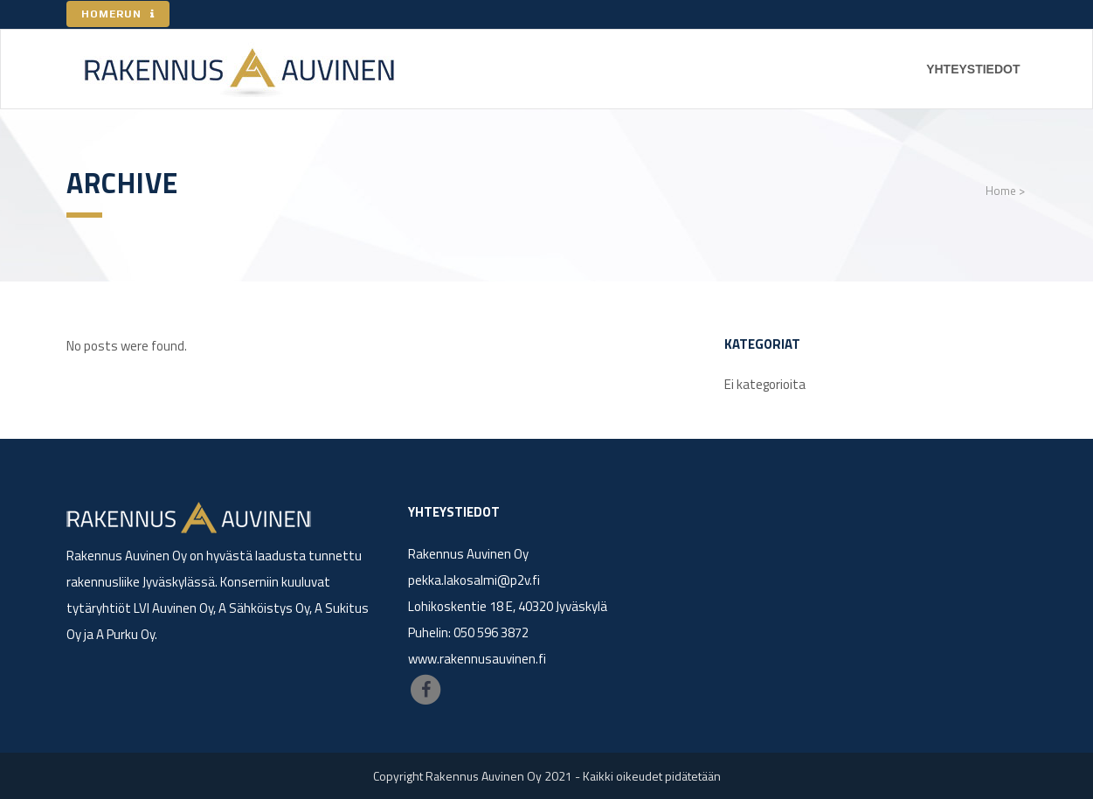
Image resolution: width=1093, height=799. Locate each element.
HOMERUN (118, 14)
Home (1001, 190)
